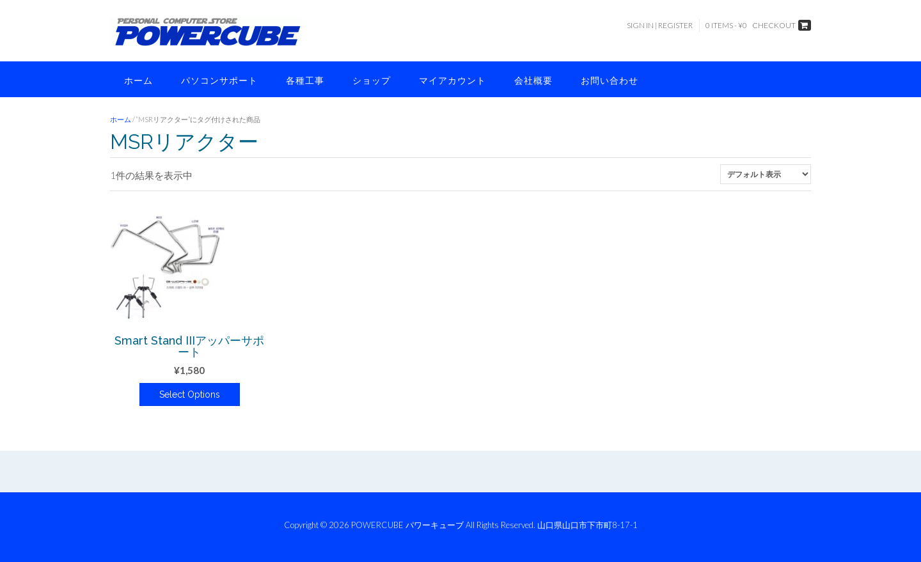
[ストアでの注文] (765, 174)
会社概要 (533, 80)
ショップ (371, 80)
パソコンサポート (219, 80)
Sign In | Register (660, 25)
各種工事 (305, 80)
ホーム (138, 80)
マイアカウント (452, 80)
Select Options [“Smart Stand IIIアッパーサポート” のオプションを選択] (189, 394)
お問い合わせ (609, 80)
